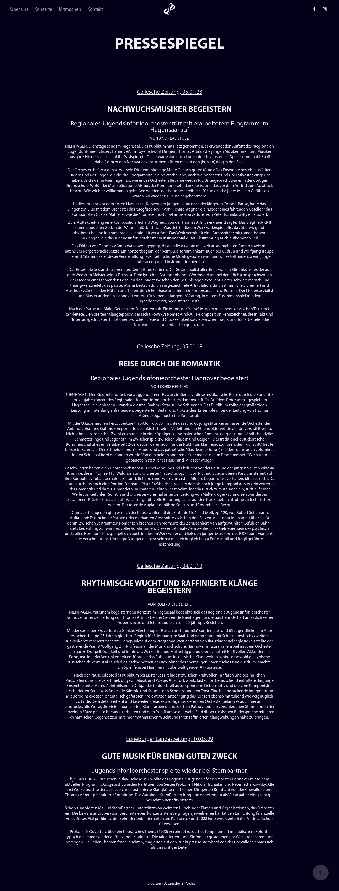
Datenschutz (173, 883)
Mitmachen (70, 9)
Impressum (152, 883)
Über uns (19, 9)
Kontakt (95, 9)
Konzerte (43, 9)
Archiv (190, 883)
